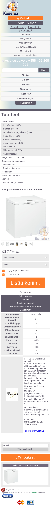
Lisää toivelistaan (9, 257)
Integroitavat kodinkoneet (13, 157)
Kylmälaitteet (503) (12, 125)
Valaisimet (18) (10, 154)
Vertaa (6, 265)
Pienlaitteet (7, 172)
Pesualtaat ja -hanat (11, 175)
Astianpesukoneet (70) (13, 143)
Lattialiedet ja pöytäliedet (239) (17, 132)
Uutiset (25, 80)
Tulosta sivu (10, 274)
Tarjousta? (25, 94)
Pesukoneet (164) (11, 136)
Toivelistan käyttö (25, 98)
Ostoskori (25, 18)
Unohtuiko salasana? (30, 28)
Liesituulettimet (9, 164)
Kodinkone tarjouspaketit (13, 161)
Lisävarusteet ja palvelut (13, 182)
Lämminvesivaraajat (11, 168)
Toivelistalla (25, 103)
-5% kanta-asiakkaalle (25, 47)
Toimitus (25, 84)
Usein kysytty (25, 43)
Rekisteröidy (18, 27)
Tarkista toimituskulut (34, 431)
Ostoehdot (25, 34)
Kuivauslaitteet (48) (12, 139)
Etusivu (25, 75)
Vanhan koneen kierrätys (25, 55)
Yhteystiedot (25, 39)
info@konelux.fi (13, 493)
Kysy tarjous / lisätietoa (15, 271)
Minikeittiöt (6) (9, 147)
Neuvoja (5, 179)
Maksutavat (25, 51)
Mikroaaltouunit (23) (12, 150)
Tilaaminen (25, 89)
